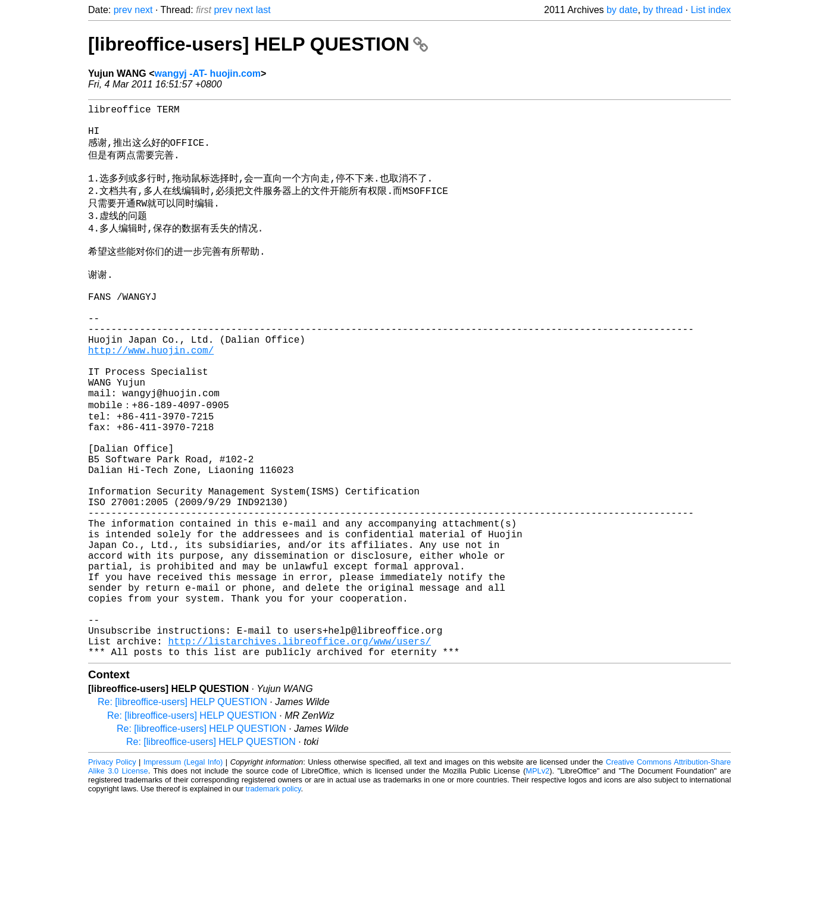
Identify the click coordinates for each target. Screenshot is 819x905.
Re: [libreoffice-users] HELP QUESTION (182, 809)
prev (123, 10)
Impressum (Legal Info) (183, 869)
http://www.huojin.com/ (151, 391)
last (263, 10)
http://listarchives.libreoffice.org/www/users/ (299, 745)
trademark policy (273, 895)
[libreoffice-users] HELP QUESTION (258, 44)
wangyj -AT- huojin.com (208, 73)
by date (622, 10)
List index (710, 10)
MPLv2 (537, 877)
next (143, 10)
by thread (663, 10)
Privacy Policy (112, 869)
